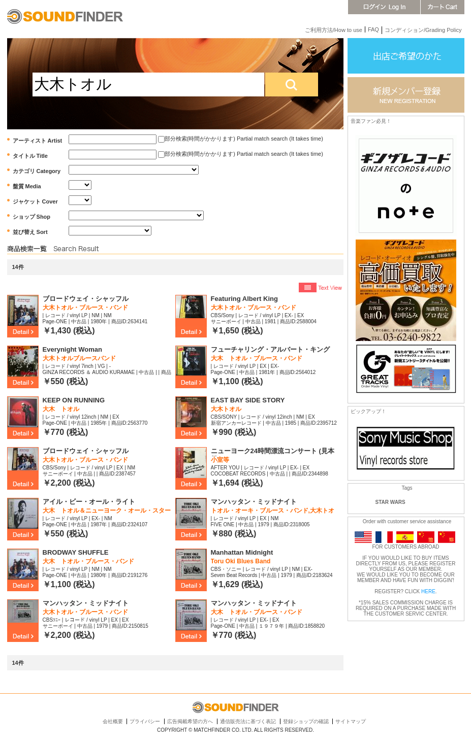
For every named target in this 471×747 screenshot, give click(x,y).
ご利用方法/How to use (333, 30)
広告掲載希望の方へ (190, 721)
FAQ (373, 29)
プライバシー (145, 721)
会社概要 (113, 721)
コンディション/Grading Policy (423, 30)
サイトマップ (350, 721)
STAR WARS (390, 502)
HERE (428, 591)
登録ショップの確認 (306, 721)
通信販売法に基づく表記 (248, 721)
